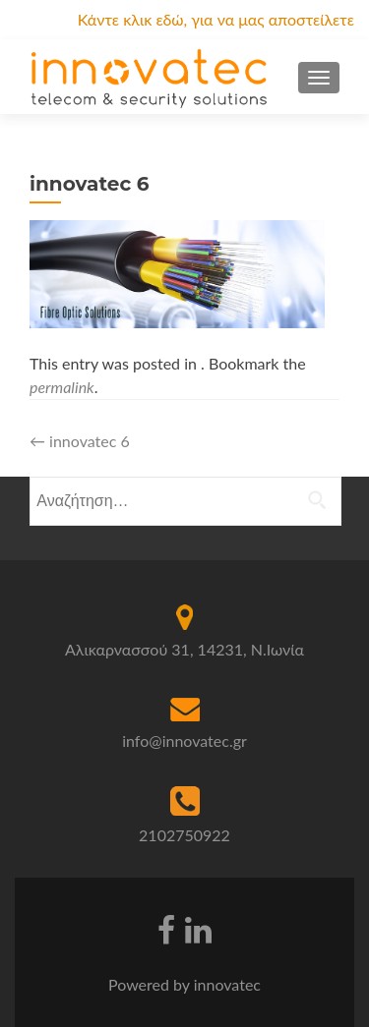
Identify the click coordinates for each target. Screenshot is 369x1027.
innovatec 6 (80, 440)
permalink (62, 386)
